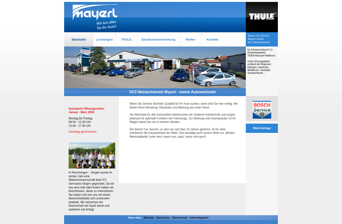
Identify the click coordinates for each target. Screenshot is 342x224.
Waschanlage (262, 128)
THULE (126, 39)
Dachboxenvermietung (158, 39)
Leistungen (104, 39)
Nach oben (134, 217)
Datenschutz (179, 217)
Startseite (78, 39)
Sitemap (149, 217)
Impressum (163, 217)
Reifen (190, 39)
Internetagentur (199, 217)
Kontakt (212, 39)
